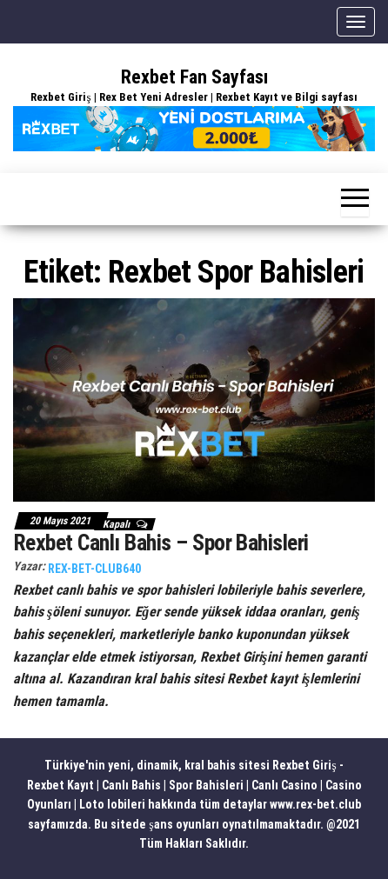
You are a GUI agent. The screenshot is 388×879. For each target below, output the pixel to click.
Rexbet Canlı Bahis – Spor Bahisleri (161, 542)
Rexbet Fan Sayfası (194, 77)
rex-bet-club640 (94, 569)
